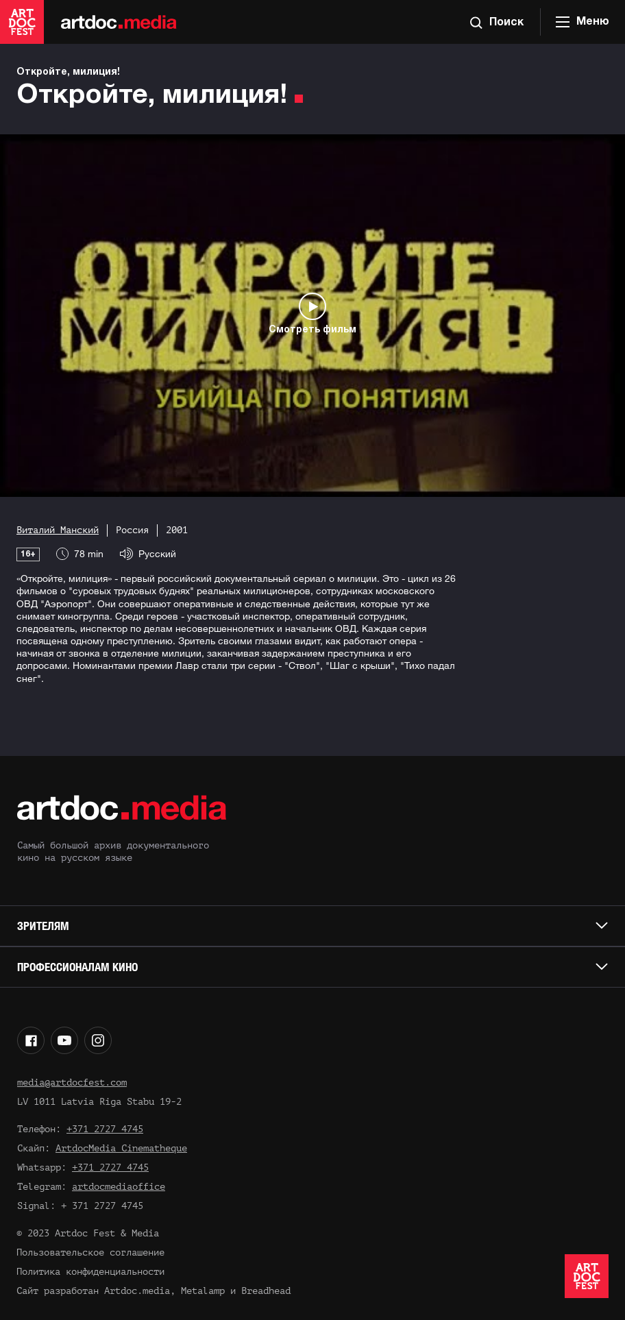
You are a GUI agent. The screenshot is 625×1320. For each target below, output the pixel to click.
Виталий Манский (57, 530)
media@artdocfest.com (72, 1082)
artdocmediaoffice (118, 1187)
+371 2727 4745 (104, 1129)
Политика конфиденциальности (90, 1272)
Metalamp (203, 1291)
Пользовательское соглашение (90, 1252)
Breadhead (266, 1291)
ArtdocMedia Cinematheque (121, 1148)
